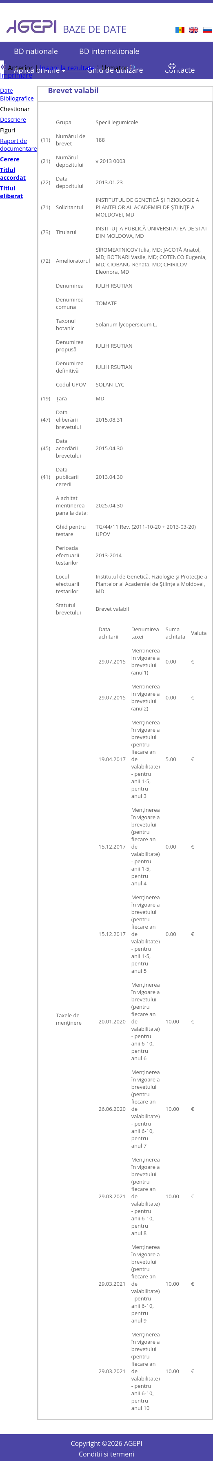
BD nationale (36, 51)
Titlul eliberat (11, 192)
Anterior (16, 67)
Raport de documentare (18, 144)
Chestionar (15, 109)
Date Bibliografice (17, 94)
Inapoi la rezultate (67, 67)
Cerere (10, 159)
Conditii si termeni (106, 1454)
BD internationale (109, 51)
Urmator (118, 67)
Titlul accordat (13, 173)
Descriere (13, 119)
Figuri (7, 130)
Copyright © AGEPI (106, 1443)
